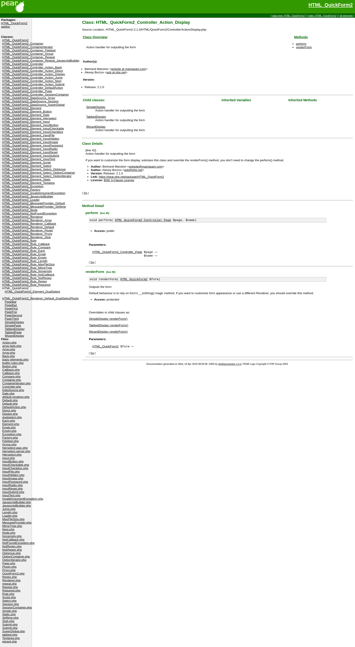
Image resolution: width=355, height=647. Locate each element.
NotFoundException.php (18, 543)
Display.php (10, 414)
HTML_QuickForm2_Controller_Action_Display (33, 74)
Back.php (8, 356)
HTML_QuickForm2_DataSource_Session (30, 101)
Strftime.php (10, 617)
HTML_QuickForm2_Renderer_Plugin (27, 230)
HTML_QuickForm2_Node (20, 210)
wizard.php (9, 641)
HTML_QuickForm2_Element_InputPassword (32, 145)
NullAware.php (12, 549)
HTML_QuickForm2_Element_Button (27, 111)
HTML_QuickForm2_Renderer (22, 217)
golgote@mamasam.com (145, 166)
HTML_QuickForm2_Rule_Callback (26, 244)
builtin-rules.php (13, 363)
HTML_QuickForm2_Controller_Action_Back (32, 67)
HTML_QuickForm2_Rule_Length (24, 261)
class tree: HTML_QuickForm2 (288, 15)
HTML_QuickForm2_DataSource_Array (28, 98)
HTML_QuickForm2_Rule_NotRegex (27, 278)
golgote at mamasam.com (128, 69)
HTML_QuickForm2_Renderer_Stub (26, 237)
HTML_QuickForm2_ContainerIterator (27, 47)
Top (85, 193)
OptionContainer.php (16, 556)
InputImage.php (12, 478)
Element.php (10, 424)
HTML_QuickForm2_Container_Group (27, 53)
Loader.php (9, 515)
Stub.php (8, 621)
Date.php (8, 393)
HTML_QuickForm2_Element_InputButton (30, 125)
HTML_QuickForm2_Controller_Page (27, 91)
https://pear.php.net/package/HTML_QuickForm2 (131, 176)
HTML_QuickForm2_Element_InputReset (30, 152)
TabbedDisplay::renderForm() (108, 327)
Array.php (8, 349)
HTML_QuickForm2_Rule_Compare (26, 247)
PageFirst (11, 308)
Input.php (8, 458)
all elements (346, 15)
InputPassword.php (15, 481)
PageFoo (11, 312)
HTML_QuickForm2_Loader (21, 200)
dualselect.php (12, 417)
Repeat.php (10, 587)
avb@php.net (133, 170)
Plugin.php (9, 566)
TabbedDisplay (14, 329)
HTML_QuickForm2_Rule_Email (24, 254)
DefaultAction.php (14, 407)
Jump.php (9, 509)
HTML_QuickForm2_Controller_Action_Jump (32, 77)
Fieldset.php (10, 441)
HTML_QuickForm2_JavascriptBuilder (27, 196)
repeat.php (9, 583)
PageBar (11, 301)
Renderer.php (11, 580)
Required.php (11, 590)
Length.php (9, 512)
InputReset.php (12, 488)
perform (301, 44)
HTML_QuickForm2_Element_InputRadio (30, 149)
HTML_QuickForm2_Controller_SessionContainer (35, 94)
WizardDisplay (14, 335)
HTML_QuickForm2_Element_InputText (28, 159)
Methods (301, 37)
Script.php (9, 597)
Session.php (10, 604)
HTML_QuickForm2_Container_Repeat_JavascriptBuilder (40, 60)
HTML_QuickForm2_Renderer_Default (28, 227)
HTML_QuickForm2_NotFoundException (29, 213)
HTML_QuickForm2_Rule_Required (26, 284)
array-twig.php (11, 346)
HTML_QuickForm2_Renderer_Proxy (27, 234)
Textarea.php (11, 638)
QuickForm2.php (13, 573)
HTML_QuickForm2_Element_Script (26, 162)
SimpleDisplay (14, 322)
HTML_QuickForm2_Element (21, 108)
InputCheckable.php (15, 465)
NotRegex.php (12, 546)
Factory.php (10, 437)
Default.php (10, 400)
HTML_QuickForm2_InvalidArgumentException (33, 193)
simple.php (9, 611)
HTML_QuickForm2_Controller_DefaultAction (32, 87)
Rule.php (8, 594)
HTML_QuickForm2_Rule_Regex (24, 281)
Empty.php (9, 431)
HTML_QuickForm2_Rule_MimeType (27, 267)
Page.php (8, 563)
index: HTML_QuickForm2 (322, 15)
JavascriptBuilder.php (16, 502)
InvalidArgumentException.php (22, 498)
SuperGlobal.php (13, 631)
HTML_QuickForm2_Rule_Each (23, 251)
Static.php (9, 614)
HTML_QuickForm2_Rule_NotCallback (28, 274)
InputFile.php (11, 471)
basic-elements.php (15, 359)
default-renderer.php (15, 397)
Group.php (9, 444)
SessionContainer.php (17, 607)
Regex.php (9, 577)
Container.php (11, 380)
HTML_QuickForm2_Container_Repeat (28, 57)
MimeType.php (12, 526)
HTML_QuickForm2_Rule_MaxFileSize (28, 264)
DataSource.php (13, 390)
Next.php (8, 529)
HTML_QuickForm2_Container (22, 43)
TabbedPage (13, 332)
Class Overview (95, 37)
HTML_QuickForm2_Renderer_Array (27, 220)
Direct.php (9, 410)
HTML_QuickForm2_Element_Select (26, 166)
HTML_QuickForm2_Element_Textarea (28, 183)
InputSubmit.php (13, 492)
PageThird (12, 318)
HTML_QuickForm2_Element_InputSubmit (30, 155)
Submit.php (9, 624)
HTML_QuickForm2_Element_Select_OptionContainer (38, 172)
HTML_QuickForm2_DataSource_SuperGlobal (33, 104)
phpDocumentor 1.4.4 (229, 366)
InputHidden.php (13, 475)
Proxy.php (9, 570)
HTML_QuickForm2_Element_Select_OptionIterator (37, 176)
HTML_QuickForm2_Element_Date (25, 115)
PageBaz (11, 305)
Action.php (9, 342)
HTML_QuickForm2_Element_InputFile (28, 135)
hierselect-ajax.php (15, 448)
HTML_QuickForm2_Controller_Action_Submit (33, 84)
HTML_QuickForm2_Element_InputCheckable (33, 128)
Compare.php (11, 376)
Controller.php (11, 386)
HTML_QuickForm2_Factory (21, 189)
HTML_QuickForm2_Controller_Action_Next (31, 81)
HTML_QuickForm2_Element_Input (26, 121)
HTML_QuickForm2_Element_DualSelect (32, 291)
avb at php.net (115, 72)
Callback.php (11, 369)
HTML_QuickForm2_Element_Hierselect (29, 118)
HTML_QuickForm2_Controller (22, 64)
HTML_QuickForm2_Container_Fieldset (29, 50)
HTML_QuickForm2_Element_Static (26, 179)
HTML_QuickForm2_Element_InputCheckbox (32, 132)
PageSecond (13, 315)
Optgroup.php (11, 553)
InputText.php (11, 495)
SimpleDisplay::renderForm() (108, 321)
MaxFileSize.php (13, 519)
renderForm (304, 47)
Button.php (9, 366)
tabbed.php (9, 634)
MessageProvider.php (16, 522)
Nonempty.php (12, 536)
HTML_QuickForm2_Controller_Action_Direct (32, 70)
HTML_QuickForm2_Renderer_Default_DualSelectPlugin (40, 298)
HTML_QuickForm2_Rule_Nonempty (27, 271)
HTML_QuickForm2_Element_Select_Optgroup (34, 169)
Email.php (9, 427)
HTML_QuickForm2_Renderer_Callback (29, 223)
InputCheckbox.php (15, 468)
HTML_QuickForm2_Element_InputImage (30, 142)
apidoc (5, 26)
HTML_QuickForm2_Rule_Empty (24, 257)
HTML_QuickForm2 (330, 5)
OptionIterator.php (14, 560)
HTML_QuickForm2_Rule (19, 240)
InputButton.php (13, 461)
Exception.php (11, 434)
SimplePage (13, 325)
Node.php (8, 532)
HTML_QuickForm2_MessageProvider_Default (33, 203)
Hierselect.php (12, 454)
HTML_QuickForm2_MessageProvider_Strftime (34, 206)
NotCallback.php (13, 539)
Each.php (8, 420)
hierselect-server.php (16, 451)
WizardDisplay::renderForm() (108, 334)
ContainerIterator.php (16, 383)
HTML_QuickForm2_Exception (22, 186)
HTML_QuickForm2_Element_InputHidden (30, 138)
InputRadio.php (12, 485)
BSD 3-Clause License (119, 180)
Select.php (9, 600)
